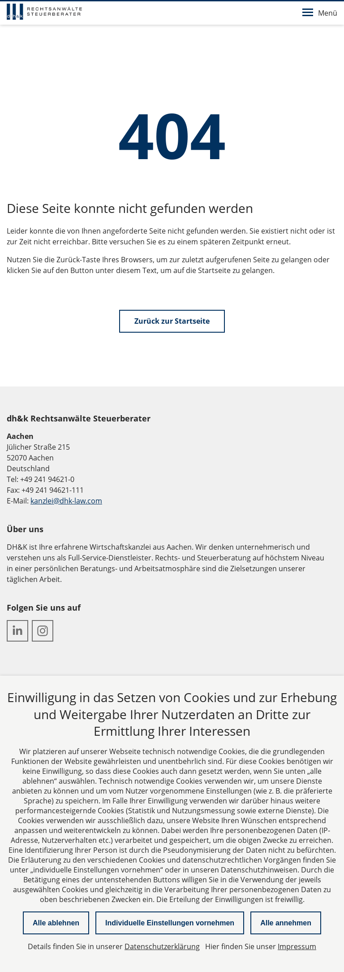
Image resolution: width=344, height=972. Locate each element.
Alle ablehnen (56, 923)
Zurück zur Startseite (172, 321)
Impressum (297, 946)
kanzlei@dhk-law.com (66, 501)
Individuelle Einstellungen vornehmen (169, 923)
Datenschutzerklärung (162, 946)
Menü (319, 13)
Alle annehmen (285, 923)
